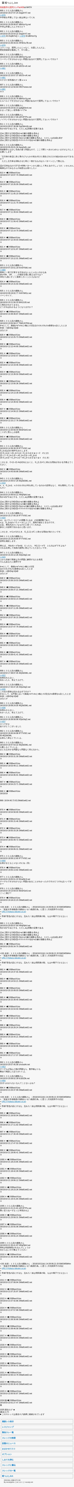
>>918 (2, 483)
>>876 (2, 15)
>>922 (2, 675)
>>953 (2, 1067)
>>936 (2, 708)
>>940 (2, 861)
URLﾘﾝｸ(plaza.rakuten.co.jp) (14, 912)
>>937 (2, 722)
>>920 (2, 518)
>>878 (22, 36)
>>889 (2, 270)
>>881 (2, 68)
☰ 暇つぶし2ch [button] (10, 3)
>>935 (2, 689)
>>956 (2, 1081)
